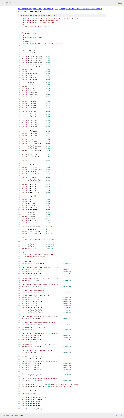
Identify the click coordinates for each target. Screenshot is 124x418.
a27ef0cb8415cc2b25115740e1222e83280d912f (84, 9)
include (31, 11)
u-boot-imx (22, 11)
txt (116, 415)
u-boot (62, 9)
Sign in (120, 3)
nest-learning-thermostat (43, 9)
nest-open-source (25, 9)
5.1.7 (56, 9)
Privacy (16, 415)
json (120, 415)
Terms (21, 415)
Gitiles (11, 415)
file (54, 15)
